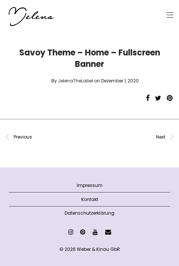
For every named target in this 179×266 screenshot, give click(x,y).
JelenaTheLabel (75, 81)
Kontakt (89, 199)
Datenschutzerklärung (89, 213)
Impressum (90, 185)
